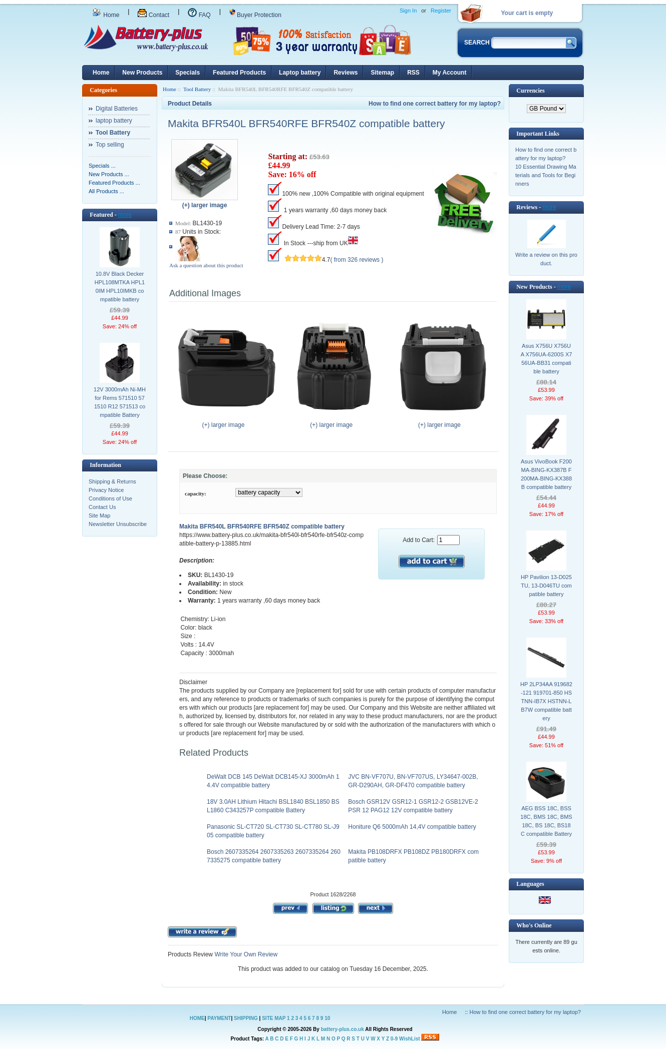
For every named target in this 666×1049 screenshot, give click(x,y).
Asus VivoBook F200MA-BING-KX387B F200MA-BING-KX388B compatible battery (546, 474)
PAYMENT (219, 1018)
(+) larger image (225, 421)
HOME (197, 1018)
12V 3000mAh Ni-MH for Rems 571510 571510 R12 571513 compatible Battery (120, 402)
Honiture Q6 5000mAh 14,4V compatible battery (412, 826)
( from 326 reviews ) (356, 259)
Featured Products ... (114, 183)
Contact (153, 15)
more (125, 214)
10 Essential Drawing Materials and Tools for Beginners (545, 175)
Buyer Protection (255, 15)
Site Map (99, 515)
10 (327, 1018)
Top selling (110, 144)
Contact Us (102, 507)
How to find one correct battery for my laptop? (435, 103)
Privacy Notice (106, 490)
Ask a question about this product (206, 265)
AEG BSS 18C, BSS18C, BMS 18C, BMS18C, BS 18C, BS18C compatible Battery (546, 821)
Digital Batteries (117, 108)
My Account (450, 72)
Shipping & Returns (112, 481)
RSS (413, 72)
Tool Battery (197, 89)
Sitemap (382, 72)
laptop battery (114, 120)
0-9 (394, 1038)
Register (441, 11)
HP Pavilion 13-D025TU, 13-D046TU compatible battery (546, 585)
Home (105, 15)
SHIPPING (246, 1018)
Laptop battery (299, 72)
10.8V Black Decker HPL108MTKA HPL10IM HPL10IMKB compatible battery (120, 286)
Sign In (408, 11)
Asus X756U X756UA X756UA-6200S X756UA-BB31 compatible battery (546, 358)
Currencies (530, 90)
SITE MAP (273, 1018)
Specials (187, 72)
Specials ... (102, 166)
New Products (142, 72)
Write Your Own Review (245, 954)
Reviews (346, 72)
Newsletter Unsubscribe (118, 524)
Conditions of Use (110, 498)
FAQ (199, 15)
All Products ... (106, 191)
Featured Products (239, 72)
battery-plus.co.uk (342, 1029)
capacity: (195, 493)
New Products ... (109, 174)
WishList (409, 1038)
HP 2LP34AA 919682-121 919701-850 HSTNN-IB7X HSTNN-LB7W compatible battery (546, 701)
